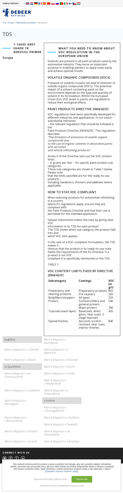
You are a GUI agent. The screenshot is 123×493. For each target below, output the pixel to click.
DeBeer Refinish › (11, 3)
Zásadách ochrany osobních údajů (61, 471)
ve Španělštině (12, 366)
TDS (4, 22)
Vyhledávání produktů (25, 22)
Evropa (11, 22)
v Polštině (49, 400)
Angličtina (9, 339)
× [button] (4, 462)
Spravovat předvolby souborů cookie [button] (50, 479)
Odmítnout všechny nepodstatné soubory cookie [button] (62, 486)
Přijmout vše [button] (82, 479)
